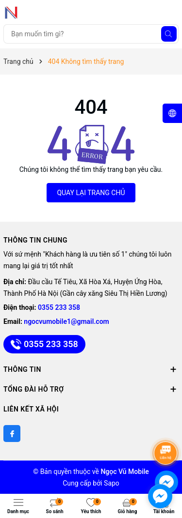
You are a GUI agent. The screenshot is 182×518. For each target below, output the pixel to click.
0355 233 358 (59, 307)
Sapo (111, 483)
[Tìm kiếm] (169, 34)
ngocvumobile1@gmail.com (66, 321)
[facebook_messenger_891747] (160, 496)
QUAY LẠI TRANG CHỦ (91, 193)
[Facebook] (11, 433)
